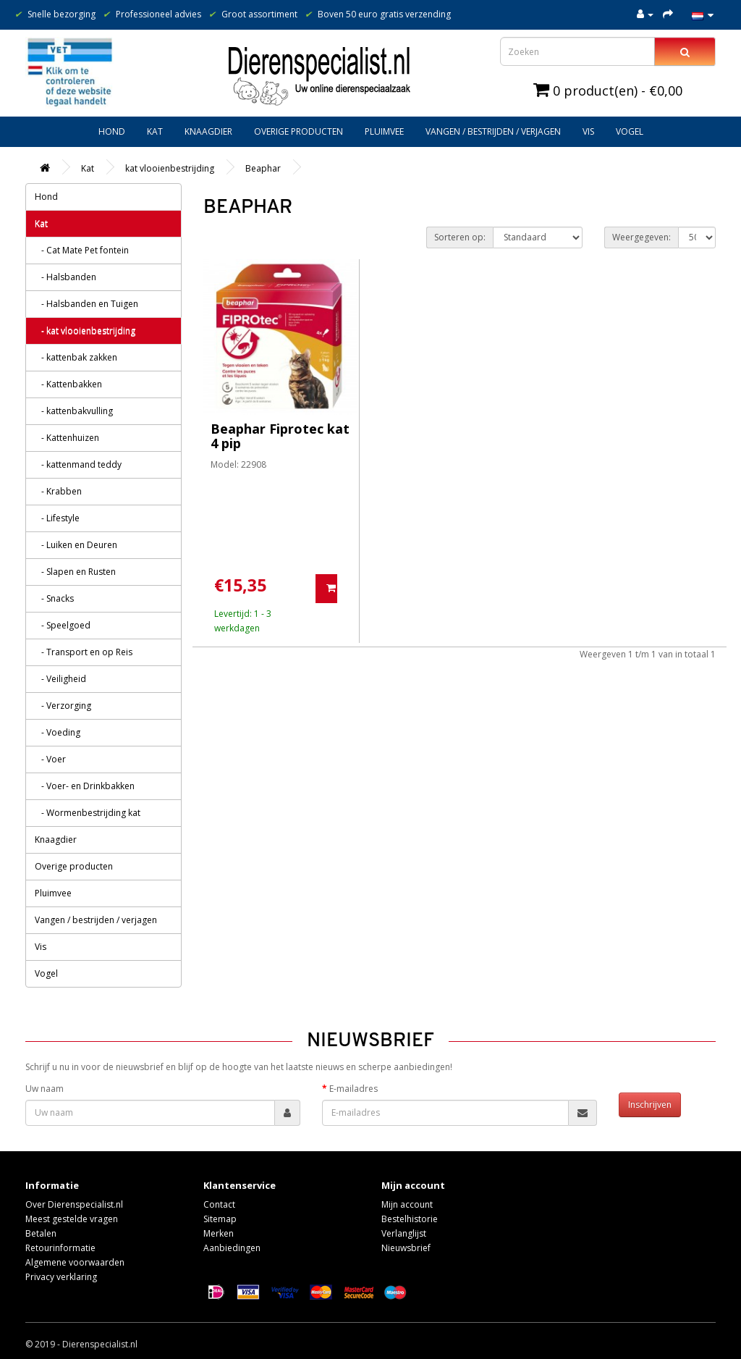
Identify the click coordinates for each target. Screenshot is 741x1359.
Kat (155, 131)
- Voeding (57, 732)
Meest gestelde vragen (71, 1219)
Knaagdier (208, 131)
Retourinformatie (60, 1248)
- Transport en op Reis (83, 652)
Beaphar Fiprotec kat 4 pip (280, 436)
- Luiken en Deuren (76, 545)
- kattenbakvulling (74, 411)
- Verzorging (63, 705)
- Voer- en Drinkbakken (85, 786)
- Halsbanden (65, 277)
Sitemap (220, 1219)
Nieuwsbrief (406, 1248)
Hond (111, 131)
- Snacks (54, 598)
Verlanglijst (403, 1233)
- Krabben (58, 491)
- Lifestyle (57, 518)
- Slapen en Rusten (75, 571)
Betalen (40, 1233)
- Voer (50, 759)
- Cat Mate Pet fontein (82, 250)
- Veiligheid (60, 679)
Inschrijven (650, 1104)
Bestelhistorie (409, 1219)
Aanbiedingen (232, 1248)
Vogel (629, 131)
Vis (588, 131)
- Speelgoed (62, 625)
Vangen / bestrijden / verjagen (493, 131)
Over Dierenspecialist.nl (74, 1204)
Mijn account (407, 1204)
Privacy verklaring (61, 1277)
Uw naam (44, 1088)
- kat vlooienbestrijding (85, 330)
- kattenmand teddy (78, 464)
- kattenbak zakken (76, 357)
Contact (219, 1204)
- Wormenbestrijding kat (87, 813)
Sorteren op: (460, 237)
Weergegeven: (641, 237)
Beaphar (263, 168)
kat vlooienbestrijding (169, 168)
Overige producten (298, 131)
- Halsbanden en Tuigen (86, 304)
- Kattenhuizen (67, 438)
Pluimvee (384, 131)
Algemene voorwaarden (74, 1262)
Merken (218, 1233)
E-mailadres (353, 1088)
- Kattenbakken (68, 384)
